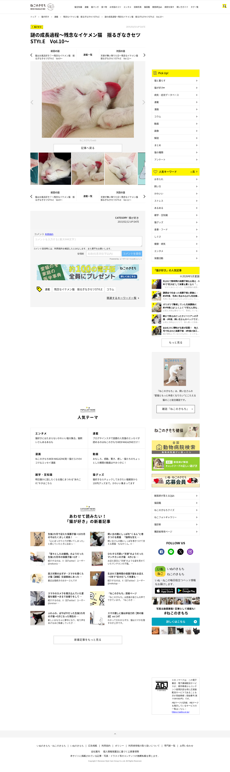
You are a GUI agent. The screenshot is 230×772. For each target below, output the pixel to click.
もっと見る (176, 342)
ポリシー (119, 746)
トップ (33, 16)
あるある (158, 207)
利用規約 (106, 746)
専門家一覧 (169, 746)
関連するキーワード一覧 (122, 298)
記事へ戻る (88, 148)
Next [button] (143, 102)
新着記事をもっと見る (87, 639)
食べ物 (104, 7)
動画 (156, 123)
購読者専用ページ (163, 531)
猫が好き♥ (159, 87)
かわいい (158, 193)
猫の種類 (158, 152)
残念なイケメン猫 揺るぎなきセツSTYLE (81, 16)
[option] (88, 102)
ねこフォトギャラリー (165, 517)
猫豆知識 (78, 7)
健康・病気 (159, 243)
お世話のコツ (115, 7)
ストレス (158, 200)
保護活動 (158, 258)
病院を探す (169, 7)
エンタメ (127, 7)
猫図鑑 (147, 7)
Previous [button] (31, 102)
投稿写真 (138, 7)
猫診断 (157, 524)
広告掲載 (92, 746)
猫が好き (45, 16)
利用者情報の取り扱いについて (144, 746)
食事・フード (161, 229)
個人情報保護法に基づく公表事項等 (121, 751)
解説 (156, 137)
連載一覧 (87, 54)
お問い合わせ (186, 746)
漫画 (156, 109)
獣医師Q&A (157, 7)
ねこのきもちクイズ (164, 510)
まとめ (157, 145)
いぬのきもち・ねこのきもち (51, 746)
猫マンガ (95, 7)
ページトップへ (115, 734)
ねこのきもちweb (88, 140)
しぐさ (157, 236)
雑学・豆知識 (161, 215)
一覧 (192, 171)
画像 (156, 130)
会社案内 (95, 751)
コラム (110, 289)
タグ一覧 (194, 7)
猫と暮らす (159, 80)
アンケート (159, 159)
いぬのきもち (77, 746)
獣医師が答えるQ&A (164, 495)
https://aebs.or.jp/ (180, 711)
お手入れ (158, 179)
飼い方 (157, 186)
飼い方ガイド (182, 7)
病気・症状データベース (166, 94)
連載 (86, 7)
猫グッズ (158, 222)
